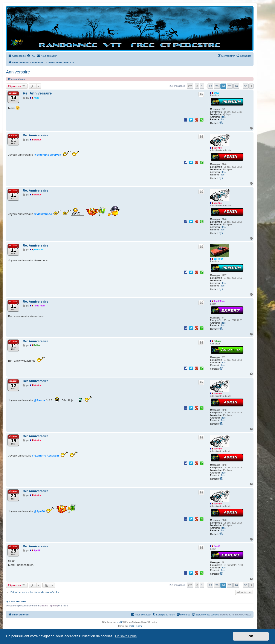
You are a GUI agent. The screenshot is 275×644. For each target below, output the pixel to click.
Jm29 (216, 93)
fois (224, 117)
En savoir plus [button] (126, 636)
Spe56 (217, 546)
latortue (218, 148)
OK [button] (251, 636)
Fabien (217, 341)
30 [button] (245, 86)
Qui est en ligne (16, 601)
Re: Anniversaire (37, 93)
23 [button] (216, 86)
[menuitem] (31, 55)
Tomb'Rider (219, 301)
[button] (190, 86)
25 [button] (229, 86)
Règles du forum (17, 79)
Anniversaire (18, 72)
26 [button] (236, 86)
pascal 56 (218, 259)
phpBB (120, 622)
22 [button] (210, 86)
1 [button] (202, 86)
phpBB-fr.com (135, 626)
